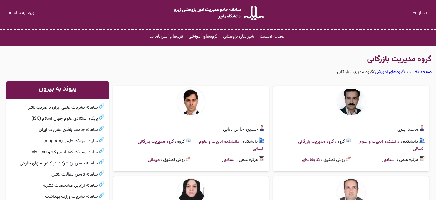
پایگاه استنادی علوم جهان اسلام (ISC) (64, 118)
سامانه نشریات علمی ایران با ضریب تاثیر (63, 107)
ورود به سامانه (21, 13)
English (420, 13)
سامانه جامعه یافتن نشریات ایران (68, 130)
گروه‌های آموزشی (203, 36)
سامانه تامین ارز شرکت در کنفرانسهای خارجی (59, 163)
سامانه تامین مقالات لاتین (74, 174)
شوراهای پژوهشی (238, 36)
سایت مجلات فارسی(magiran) (70, 141)
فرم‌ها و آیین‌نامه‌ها (166, 36)
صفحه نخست (272, 36)
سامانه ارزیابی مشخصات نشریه (70, 185)
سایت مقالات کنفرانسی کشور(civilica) (64, 152)
